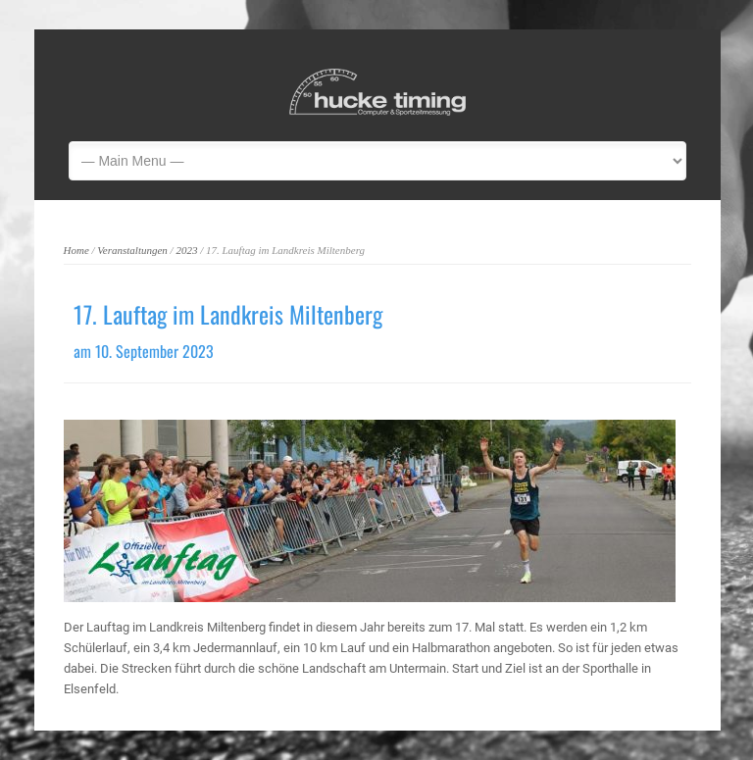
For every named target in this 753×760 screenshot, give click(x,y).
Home (76, 250)
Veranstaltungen (132, 250)
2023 (186, 250)
